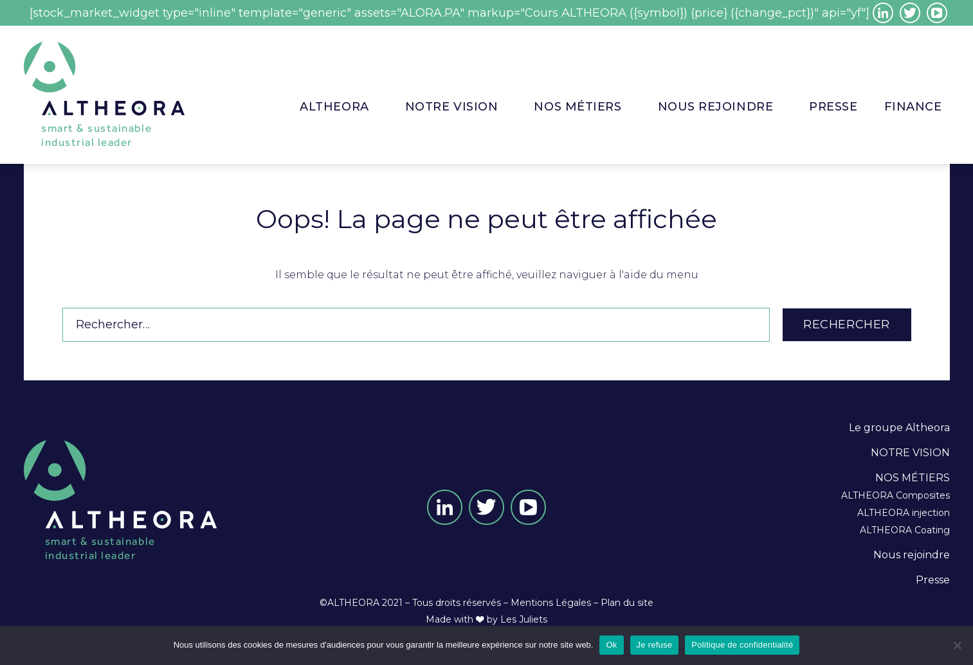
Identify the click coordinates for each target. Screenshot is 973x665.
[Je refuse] (956, 645)
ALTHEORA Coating (905, 530)
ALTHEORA (334, 107)
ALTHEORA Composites (895, 495)
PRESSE (833, 107)
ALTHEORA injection (903, 513)
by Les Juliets (517, 619)
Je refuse (655, 645)
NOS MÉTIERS (912, 478)
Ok (611, 645)
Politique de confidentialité (742, 645)
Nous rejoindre (716, 107)
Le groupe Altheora (899, 427)
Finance (913, 107)
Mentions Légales (551, 602)
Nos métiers (577, 107)
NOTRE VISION (451, 107)
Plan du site (627, 602)
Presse (933, 580)
